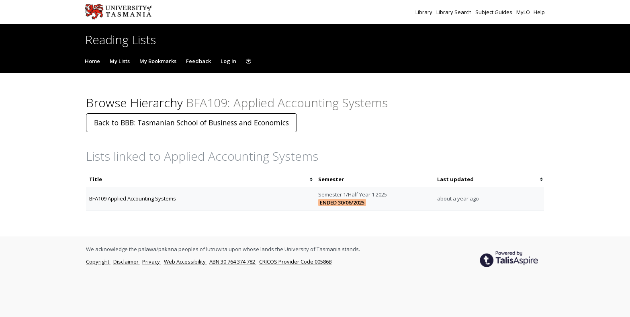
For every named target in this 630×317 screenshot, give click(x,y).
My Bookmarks (157, 61)
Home (92, 61)
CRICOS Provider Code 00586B (295, 261)
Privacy (151, 261)
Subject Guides (494, 12)
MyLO (523, 12)
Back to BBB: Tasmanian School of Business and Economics (191, 122)
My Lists (120, 61)
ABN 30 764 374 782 (232, 261)
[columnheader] (200, 179)
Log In (228, 61)
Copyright (98, 261)
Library (424, 12)
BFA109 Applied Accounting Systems (132, 198)
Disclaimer (126, 261)
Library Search (454, 12)
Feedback (198, 61)
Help (539, 12)
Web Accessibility (185, 261)
